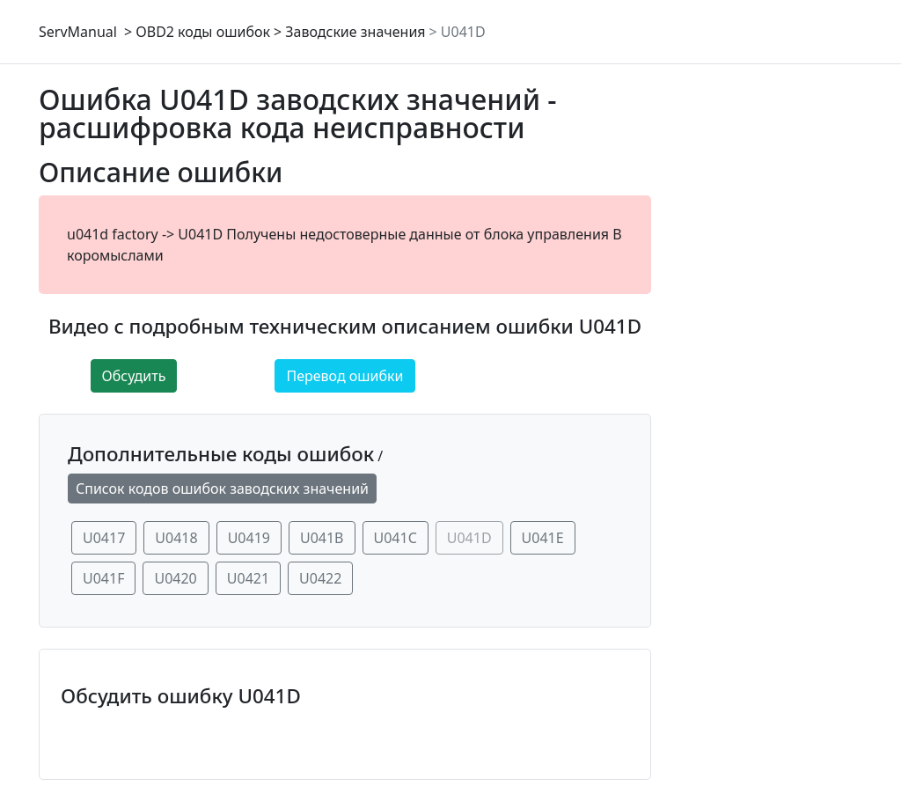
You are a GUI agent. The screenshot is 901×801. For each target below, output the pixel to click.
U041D (463, 31)
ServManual (78, 31)
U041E (543, 537)
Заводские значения (355, 31)
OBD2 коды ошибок (203, 31)
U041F (103, 578)
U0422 (320, 578)
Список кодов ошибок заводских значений (222, 488)
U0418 (176, 537)
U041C (395, 537)
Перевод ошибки (344, 376)
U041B (322, 537)
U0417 (104, 537)
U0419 (249, 537)
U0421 (248, 578)
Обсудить (134, 376)
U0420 (175, 578)
